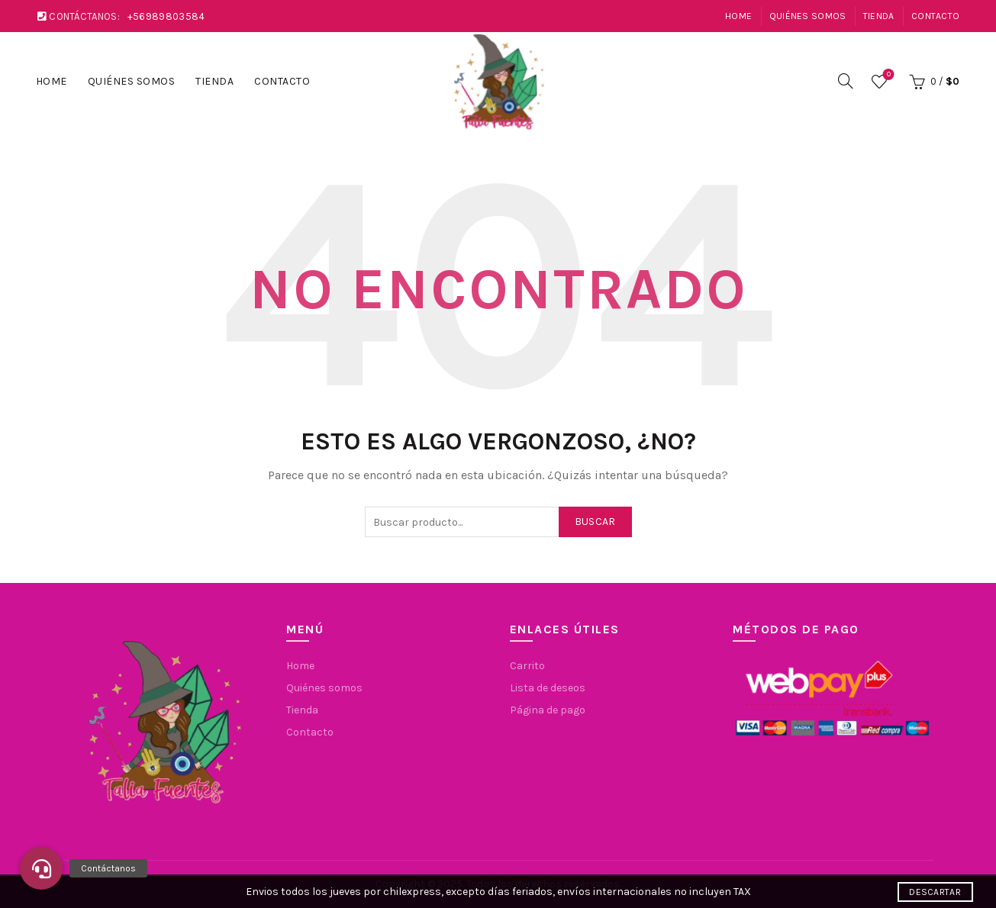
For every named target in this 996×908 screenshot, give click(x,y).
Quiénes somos (807, 16)
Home (738, 16)
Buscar (595, 521)
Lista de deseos (887, 75)
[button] (41, 868)
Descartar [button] (935, 892)
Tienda (878, 16)
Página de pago (547, 710)
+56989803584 (166, 16)
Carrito (527, 665)
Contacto (935, 16)
